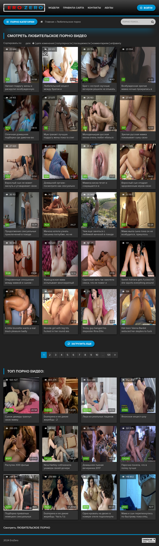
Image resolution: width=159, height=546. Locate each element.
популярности (64, 43)
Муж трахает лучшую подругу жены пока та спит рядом (59, 136)
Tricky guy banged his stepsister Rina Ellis (94, 330)
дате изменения (45, 43)
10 (97, 354)
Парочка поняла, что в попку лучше (134, 466)
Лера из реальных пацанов (98, 416)
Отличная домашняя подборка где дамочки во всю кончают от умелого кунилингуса (19, 136)
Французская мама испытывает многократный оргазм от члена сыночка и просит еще (59, 281)
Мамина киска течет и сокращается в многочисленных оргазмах (98, 184)
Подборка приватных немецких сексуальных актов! (18, 515)
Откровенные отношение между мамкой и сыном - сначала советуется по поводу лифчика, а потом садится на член (19, 281)
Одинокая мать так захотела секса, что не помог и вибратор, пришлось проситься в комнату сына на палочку (98, 281)
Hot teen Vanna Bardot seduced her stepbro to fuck (136, 330)
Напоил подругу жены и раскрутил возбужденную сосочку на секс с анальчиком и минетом (19, 87)
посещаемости (82, 43)
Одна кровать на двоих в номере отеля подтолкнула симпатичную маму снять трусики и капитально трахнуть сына (98, 515)
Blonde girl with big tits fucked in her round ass (56, 330)
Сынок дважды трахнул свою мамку (18, 418)
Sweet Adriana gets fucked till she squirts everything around (137, 281)
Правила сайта (73, 7)
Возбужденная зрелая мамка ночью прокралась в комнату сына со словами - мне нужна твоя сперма (136, 87)
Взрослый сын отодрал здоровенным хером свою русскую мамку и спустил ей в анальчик (137, 184)
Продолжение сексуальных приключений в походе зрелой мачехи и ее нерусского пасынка (20, 233)
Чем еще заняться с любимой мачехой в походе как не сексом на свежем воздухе (98, 233)
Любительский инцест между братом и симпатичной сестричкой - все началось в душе (59, 87)
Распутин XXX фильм (17, 465)
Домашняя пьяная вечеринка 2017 (93, 466)
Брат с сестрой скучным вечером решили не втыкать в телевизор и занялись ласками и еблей (99, 87)
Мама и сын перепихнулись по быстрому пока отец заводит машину (137, 515)
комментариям (100, 43)
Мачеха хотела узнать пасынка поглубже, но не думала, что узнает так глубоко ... (58, 233)
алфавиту (115, 43)
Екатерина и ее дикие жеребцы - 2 (56, 418)
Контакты (94, 7)
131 (108, 354)
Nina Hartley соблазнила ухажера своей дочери (57, 466)
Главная (49, 21)
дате (28, 43)
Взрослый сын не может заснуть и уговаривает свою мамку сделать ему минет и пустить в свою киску (21, 184)
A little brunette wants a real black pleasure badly (20, 330)
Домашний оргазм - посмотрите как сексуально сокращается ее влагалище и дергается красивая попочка (59, 184)
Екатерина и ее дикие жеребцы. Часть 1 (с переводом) (56, 515)
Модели (53, 7)
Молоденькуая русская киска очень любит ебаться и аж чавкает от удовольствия (98, 136)
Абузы (109, 7)
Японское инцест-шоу (133, 416)
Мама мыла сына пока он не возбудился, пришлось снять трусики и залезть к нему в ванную (137, 233)
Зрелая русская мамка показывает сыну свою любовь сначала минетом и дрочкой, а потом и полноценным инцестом (136, 136)
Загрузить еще (79, 343)
